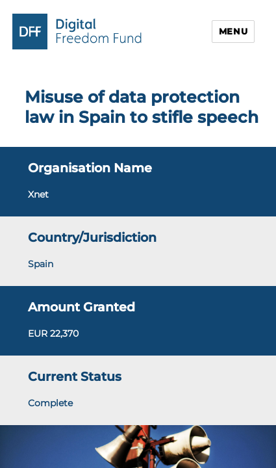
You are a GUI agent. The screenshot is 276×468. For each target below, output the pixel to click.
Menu (233, 31)
